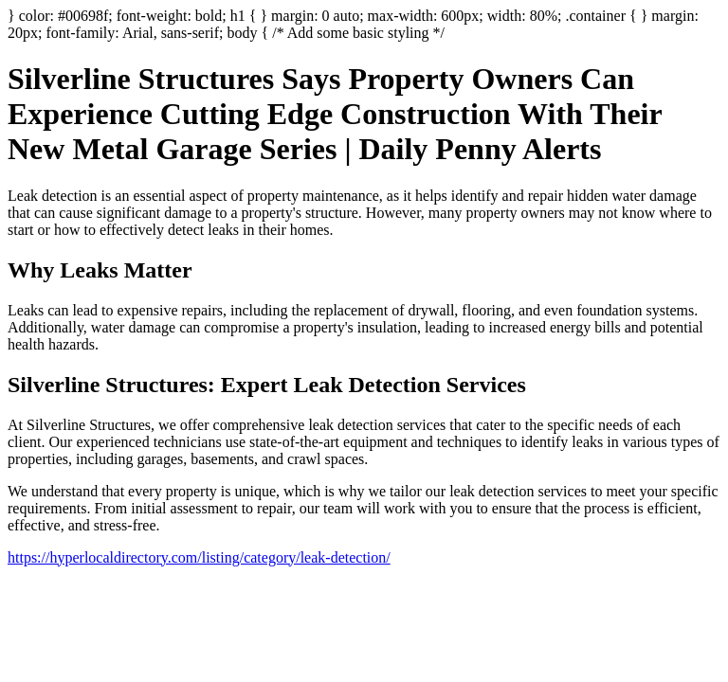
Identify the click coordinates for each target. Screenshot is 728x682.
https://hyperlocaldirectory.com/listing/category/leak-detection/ (199, 557)
